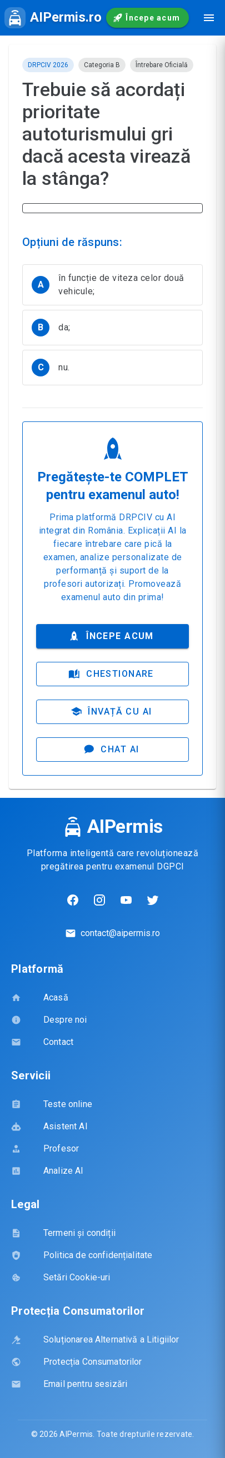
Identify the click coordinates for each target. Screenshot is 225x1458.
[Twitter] (152, 900)
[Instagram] (99, 900)
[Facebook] (72, 900)
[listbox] (112, 327)
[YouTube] (126, 900)
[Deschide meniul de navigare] (209, 17)
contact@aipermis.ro (120, 933)
